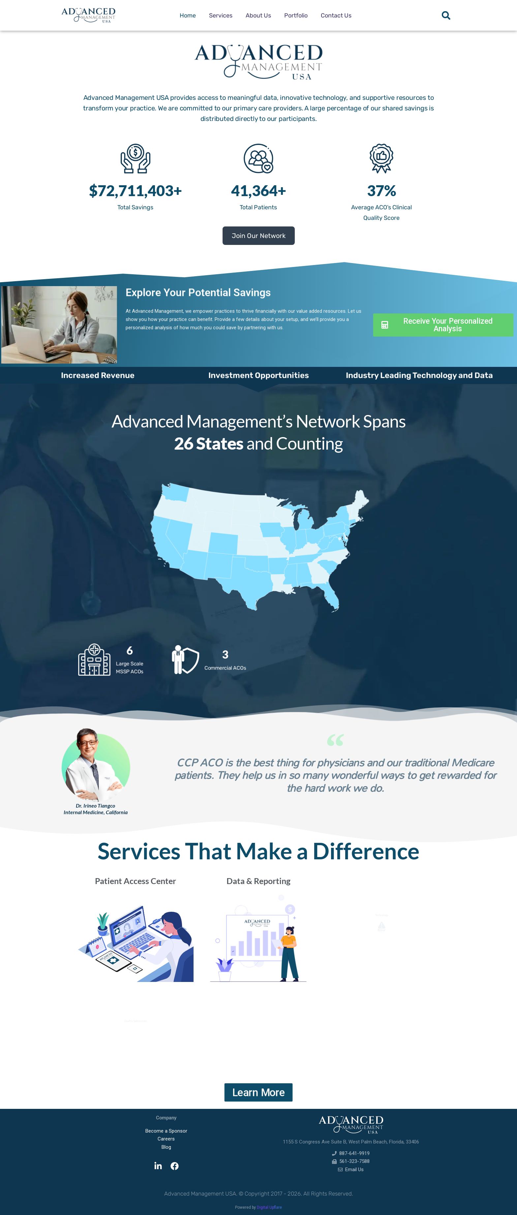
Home (188, 15)
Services (220, 15)
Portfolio (296, 15)
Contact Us (336, 15)
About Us (258, 15)
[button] (446, 15)
